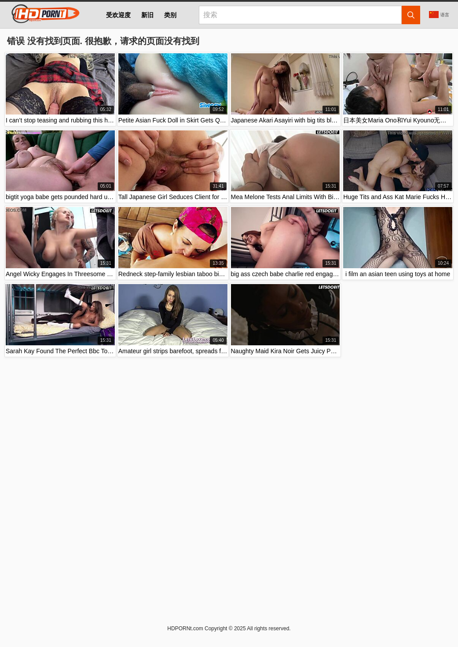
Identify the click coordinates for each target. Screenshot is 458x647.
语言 (439, 14)
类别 (170, 14)
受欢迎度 (118, 14)
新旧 (147, 14)
